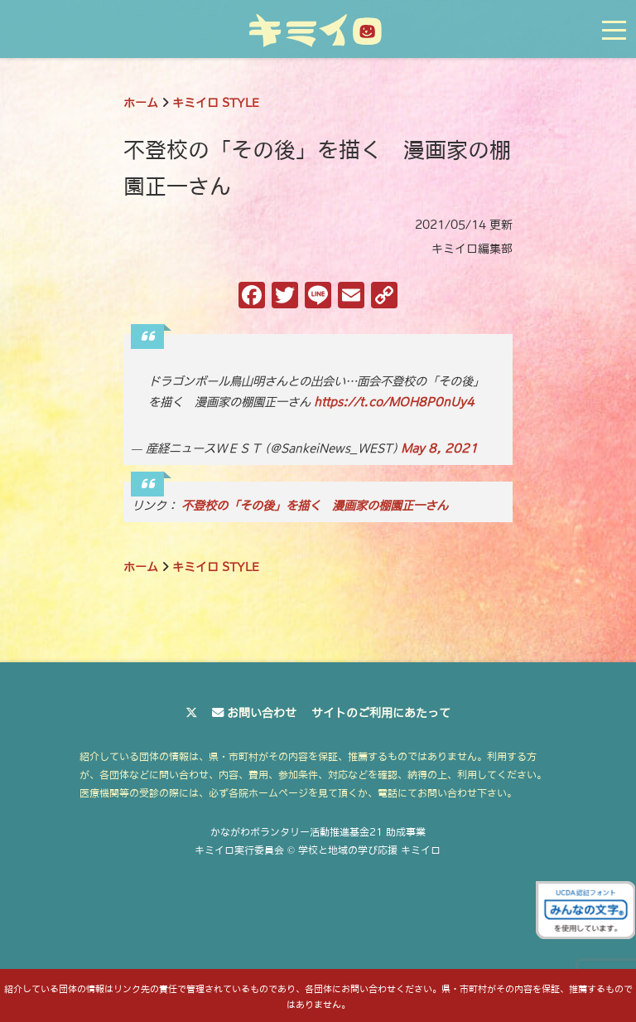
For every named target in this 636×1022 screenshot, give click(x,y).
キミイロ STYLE (215, 103)
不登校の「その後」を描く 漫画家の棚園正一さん (314, 505)
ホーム (140, 103)
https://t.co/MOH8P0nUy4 (394, 402)
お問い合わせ (261, 713)
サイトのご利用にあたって (380, 713)
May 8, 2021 (439, 448)
